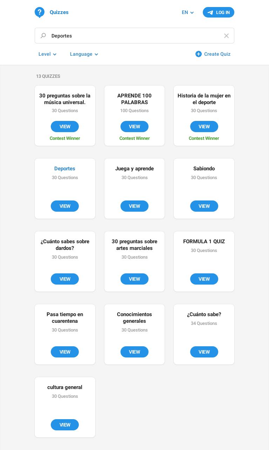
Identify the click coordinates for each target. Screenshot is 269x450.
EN (185, 12)
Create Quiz (217, 54)
